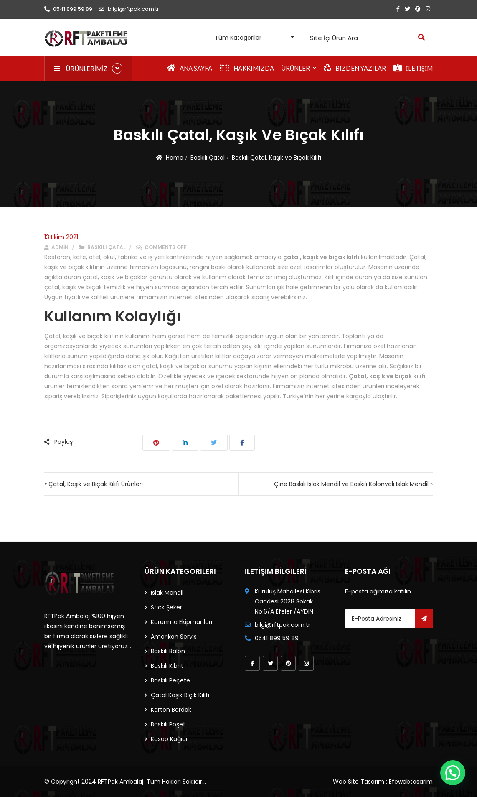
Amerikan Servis (174, 636)
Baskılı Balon (168, 651)
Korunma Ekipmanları (181, 622)
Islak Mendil (167, 592)
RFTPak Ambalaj (120, 781)
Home (174, 157)
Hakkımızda (247, 68)
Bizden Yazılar (355, 68)
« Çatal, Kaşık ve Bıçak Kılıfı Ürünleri (93, 484)
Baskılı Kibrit (167, 666)
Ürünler (296, 68)
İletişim (413, 68)
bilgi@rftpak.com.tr (129, 9)
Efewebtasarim (411, 781)
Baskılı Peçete (170, 680)
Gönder (424, 618)
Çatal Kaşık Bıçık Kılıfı (180, 695)
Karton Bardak (171, 709)
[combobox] (252, 37)
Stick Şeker (166, 607)
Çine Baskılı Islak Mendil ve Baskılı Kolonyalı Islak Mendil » (353, 484)
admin (56, 247)
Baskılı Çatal (207, 157)
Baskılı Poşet (168, 724)
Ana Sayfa (189, 68)
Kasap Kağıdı (169, 739)
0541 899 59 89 (68, 9)
